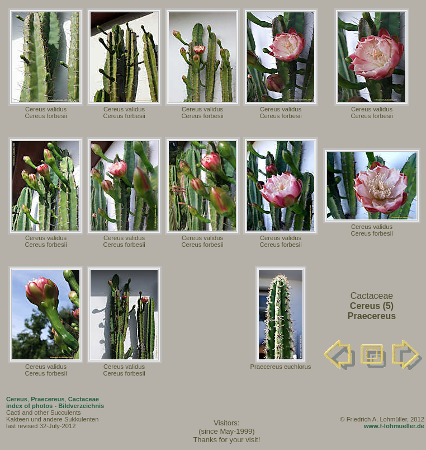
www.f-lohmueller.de (394, 426)
